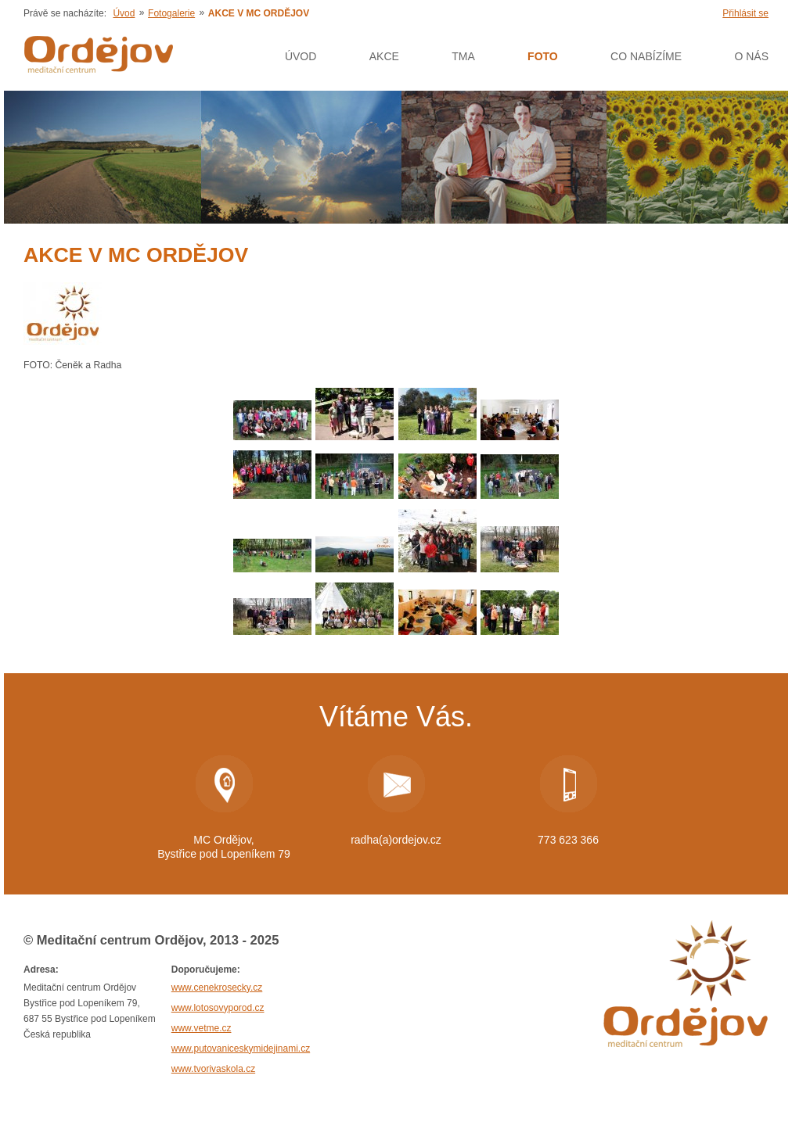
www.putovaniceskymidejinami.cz (240, 1048)
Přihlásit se (745, 13)
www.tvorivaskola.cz (213, 1068)
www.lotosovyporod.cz (218, 1007)
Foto (542, 56)
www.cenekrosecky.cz (216, 987)
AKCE (384, 56)
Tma (463, 56)
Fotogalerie (171, 13)
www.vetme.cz (201, 1028)
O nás (751, 56)
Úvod (124, 13)
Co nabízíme (646, 56)
